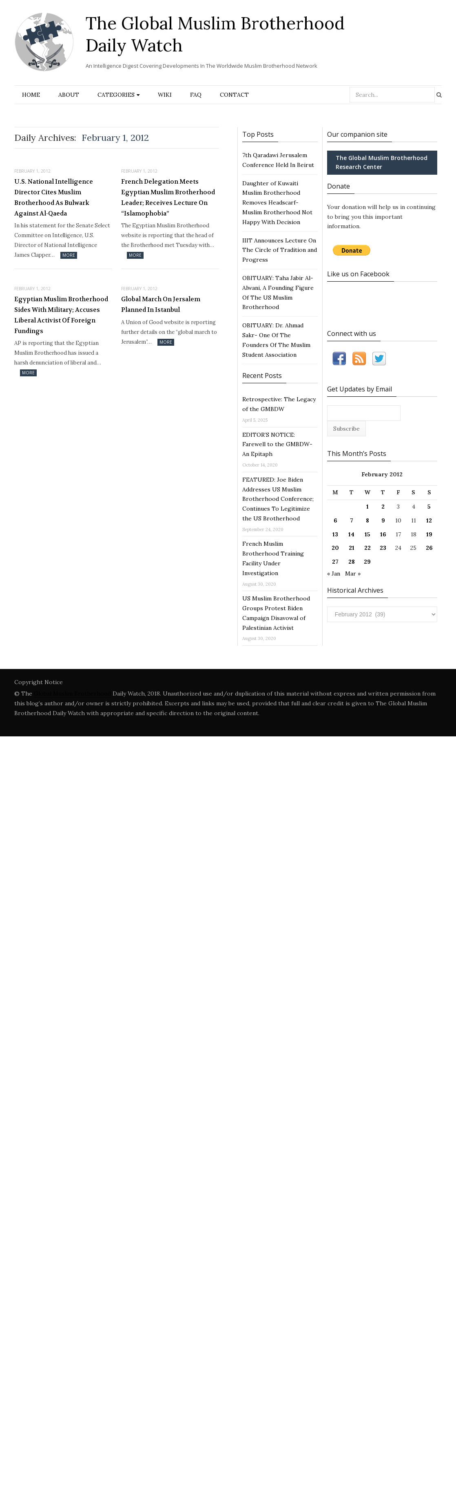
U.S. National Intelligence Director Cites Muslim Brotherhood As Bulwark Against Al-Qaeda (53, 197)
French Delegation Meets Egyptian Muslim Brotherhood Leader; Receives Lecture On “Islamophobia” (168, 197)
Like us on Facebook (358, 273)
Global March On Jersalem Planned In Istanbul (160, 304)
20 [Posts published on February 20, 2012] (335, 547)
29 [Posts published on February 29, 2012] (367, 561)
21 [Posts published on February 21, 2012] (351, 547)
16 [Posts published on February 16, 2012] (383, 534)
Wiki (165, 94)
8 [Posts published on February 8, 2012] (367, 520)
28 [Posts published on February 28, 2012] (351, 561)
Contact (234, 94)
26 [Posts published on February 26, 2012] (429, 547)
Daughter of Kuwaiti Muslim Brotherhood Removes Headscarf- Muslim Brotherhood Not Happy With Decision (277, 203)
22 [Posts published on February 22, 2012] (367, 547)
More (68, 255)
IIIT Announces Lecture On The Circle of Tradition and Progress (279, 250)
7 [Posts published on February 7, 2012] (351, 520)
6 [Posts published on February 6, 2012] (335, 520)
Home (31, 94)
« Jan (333, 573)
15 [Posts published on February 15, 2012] (367, 534)
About (68, 94)
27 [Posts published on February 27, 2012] (335, 561)
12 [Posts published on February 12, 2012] (429, 520)
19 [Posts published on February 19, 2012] (429, 534)
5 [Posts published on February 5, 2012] (429, 506)
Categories (116, 94)
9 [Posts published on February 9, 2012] (383, 520)
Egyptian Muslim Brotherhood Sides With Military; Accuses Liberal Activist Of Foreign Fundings (61, 315)
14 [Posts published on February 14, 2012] (351, 534)
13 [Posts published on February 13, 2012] (335, 534)
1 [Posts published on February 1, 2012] (367, 506)
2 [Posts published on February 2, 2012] (383, 506)
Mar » (353, 573)
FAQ (195, 94)
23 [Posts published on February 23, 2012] (383, 547)
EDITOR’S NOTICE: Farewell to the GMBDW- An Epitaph (277, 444)
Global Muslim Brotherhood (72, 693)
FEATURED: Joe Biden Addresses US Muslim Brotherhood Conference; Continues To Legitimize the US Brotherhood (278, 499)
